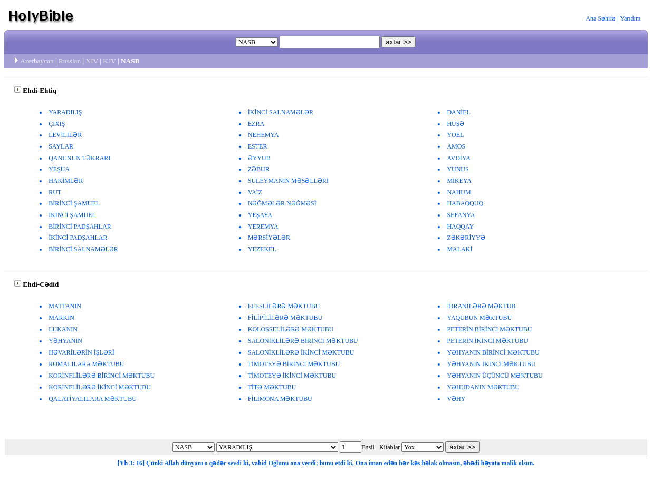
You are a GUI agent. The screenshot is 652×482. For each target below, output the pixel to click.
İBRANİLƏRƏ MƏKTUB (481, 306)
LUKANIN (63, 329)
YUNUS (457, 169)
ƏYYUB (259, 158)
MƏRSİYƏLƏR (269, 237)
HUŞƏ (455, 123)
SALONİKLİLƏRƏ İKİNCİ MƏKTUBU (301, 352)
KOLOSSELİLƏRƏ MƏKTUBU (291, 329)
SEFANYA (461, 215)
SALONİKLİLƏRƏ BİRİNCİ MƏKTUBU (303, 341)
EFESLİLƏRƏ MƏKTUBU (284, 306)
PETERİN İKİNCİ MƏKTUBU (487, 341)
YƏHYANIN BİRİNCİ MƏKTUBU (493, 352)
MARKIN (61, 317)
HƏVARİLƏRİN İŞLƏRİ (81, 352)
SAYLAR (61, 146)
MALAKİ (459, 249)
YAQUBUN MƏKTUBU (479, 317)
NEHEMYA (263, 135)
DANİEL (459, 112)
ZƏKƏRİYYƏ (466, 237)
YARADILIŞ (65, 112)
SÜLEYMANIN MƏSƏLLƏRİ (288, 180)
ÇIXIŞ (57, 123)
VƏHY (456, 398)
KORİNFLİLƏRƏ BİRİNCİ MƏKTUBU (102, 375)
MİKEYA (459, 180)
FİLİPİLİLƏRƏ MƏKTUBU (285, 317)
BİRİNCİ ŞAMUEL (74, 203)
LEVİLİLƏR (65, 135)
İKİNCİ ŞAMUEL (72, 215)
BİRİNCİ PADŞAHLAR (80, 226)
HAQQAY (460, 226)
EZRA (256, 123)
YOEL (455, 135)
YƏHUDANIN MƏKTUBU (483, 387)
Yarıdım (630, 18)
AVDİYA (458, 158)
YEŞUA (59, 169)
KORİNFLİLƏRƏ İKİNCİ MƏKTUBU (100, 387)
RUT (55, 192)
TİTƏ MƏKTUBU (272, 387)
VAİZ (255, 192)
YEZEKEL (262, 249)
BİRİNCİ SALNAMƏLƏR (83, 249)
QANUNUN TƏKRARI (79, 158)
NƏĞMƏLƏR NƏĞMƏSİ (282, 203)
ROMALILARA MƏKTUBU (86, 364)
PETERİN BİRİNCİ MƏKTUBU (489, 329)
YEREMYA (263, 226)
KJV (109, 61)
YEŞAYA (260, 215)
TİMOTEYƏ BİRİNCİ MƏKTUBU (294, 364)
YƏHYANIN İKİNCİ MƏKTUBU (491, 364)
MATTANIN (65, 306)
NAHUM (459, 192)
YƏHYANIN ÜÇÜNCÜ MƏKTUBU (494, 375)
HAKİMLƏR (66, 180)
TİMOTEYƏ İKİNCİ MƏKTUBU (292, 375)
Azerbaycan (37, 61)
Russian (70, 61)
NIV (92, 61)
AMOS (456, 146)
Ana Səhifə (601, 18)
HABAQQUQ (465, 203)
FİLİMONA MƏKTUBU (280, 398)
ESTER (257, 146)
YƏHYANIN (65, 341)
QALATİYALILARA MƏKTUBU (93, 398)
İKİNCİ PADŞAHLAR (78, 237)
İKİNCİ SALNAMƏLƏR (280, 112)
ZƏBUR (259, 169)
